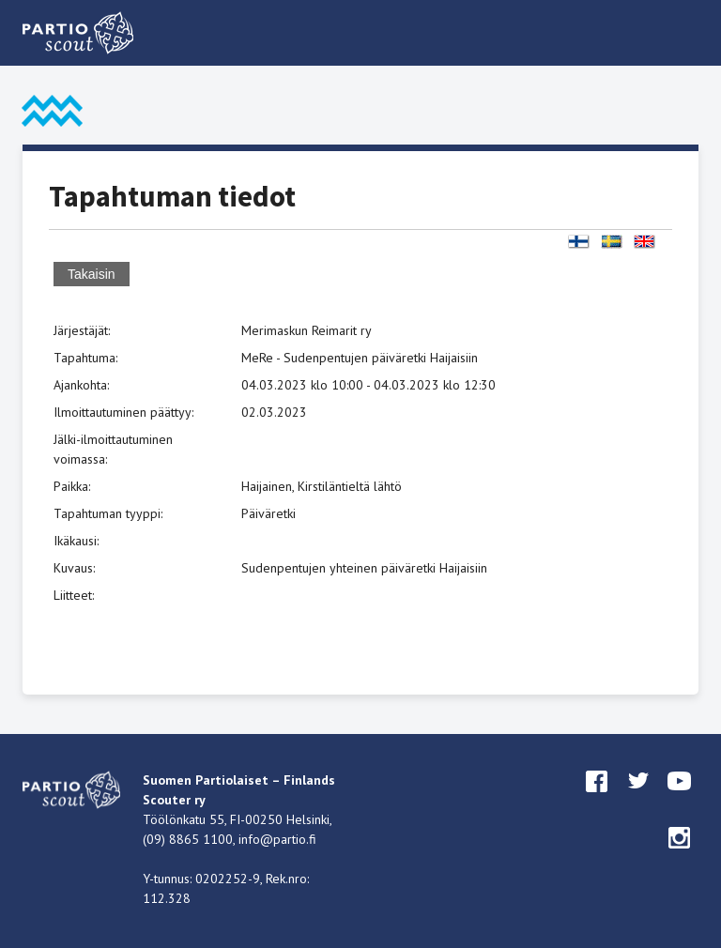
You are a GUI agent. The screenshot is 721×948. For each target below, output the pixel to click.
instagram (679, 855)
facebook (597, 799)
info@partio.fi (277, 839)
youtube (679, 799)
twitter (638, 799)
